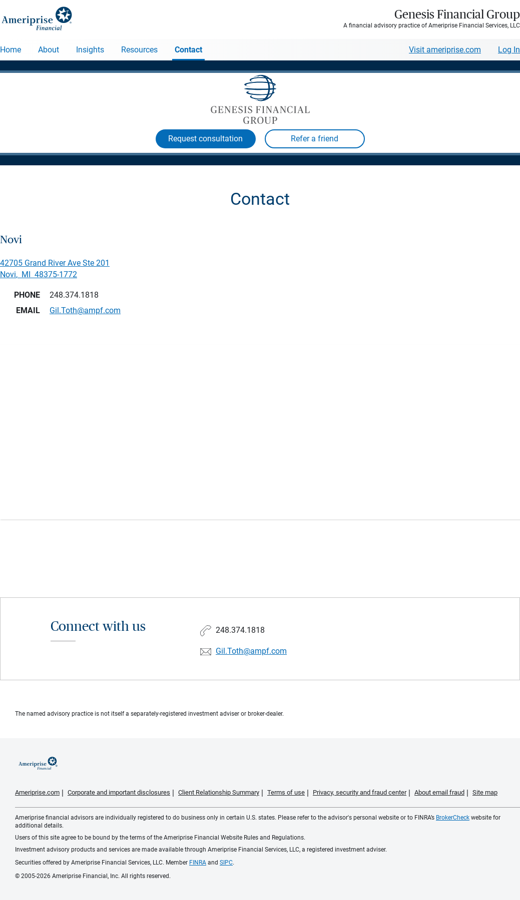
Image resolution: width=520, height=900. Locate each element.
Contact (188, 49)
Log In (509, 49)
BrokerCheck (452, 817)
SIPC (226, 862)
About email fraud (439, 792)
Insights (90, 49)
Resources (139, 49)
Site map (484, 792)
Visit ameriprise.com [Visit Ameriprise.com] (445, 49)
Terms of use (286, 792)
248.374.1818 (74, 295)
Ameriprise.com (37, 792)
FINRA (197, 862)
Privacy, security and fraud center (359, 792)
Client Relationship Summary (218, 792)
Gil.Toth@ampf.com (251, 651)
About (48, 49)
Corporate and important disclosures (119, 792)
